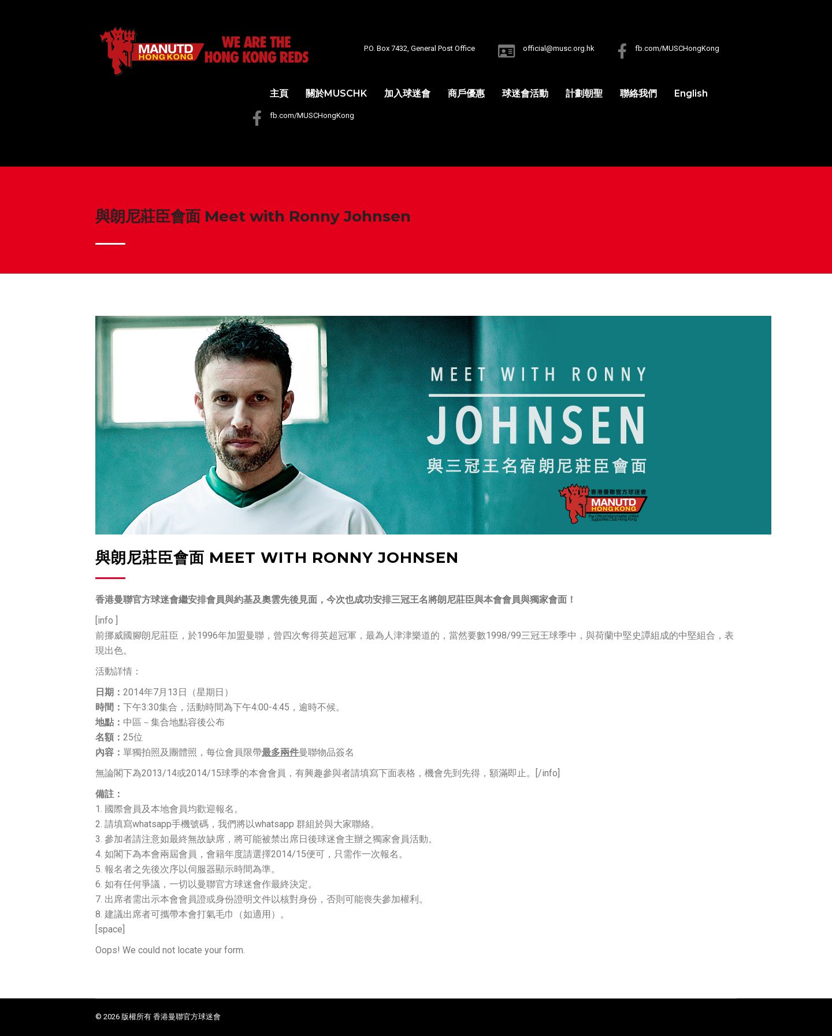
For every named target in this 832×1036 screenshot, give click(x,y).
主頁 (279, 93)
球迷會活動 (525, 93)
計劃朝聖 (584, 93)
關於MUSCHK (336, 93)
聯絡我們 (638, 93)
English (691, 93)
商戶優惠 (466, 93)
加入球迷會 (407, 93)
